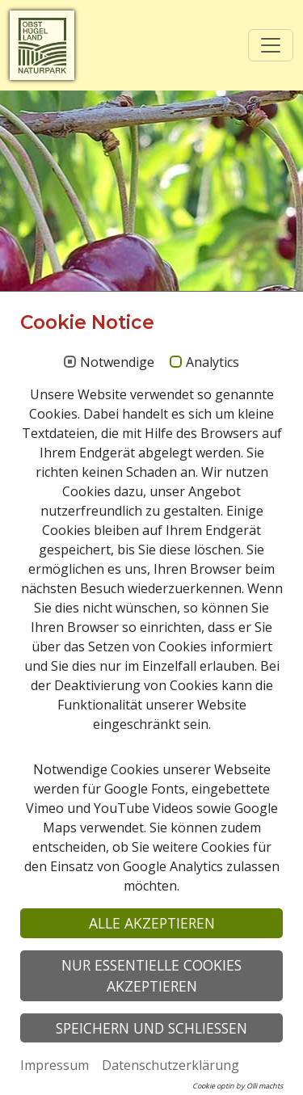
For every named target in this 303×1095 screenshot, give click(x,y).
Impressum (54, 1065)
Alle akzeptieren (152, 923)
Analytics (212, 363)
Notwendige (117, 363)
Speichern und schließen (151, 1028)
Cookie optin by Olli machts (237, 1085)
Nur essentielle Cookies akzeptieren (151, 975)
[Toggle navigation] (270, 45)
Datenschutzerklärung (170, 1065)
